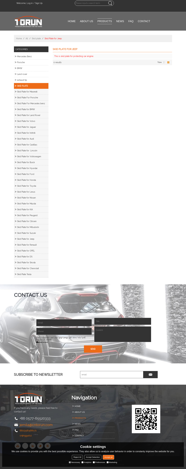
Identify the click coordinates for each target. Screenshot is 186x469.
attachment (42, 342)
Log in (30, 3)
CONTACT (144, 21)
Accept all (108, 457)
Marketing (112, 462)
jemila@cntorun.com (36, 425)
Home (19, 38)
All (27, 38)
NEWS (120, 21)
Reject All (77, 457)
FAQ (131, 21)
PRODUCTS (104, 21)
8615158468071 (28, 430)
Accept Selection (93, 457)
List (164, 62)
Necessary (74, 462)
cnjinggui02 (26, 435)
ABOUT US (86, 21)
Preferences (99, 462)
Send (93, 349)
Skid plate (36, 38)
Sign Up (39, 3)
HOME (72, 21)
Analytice (86, 462)
